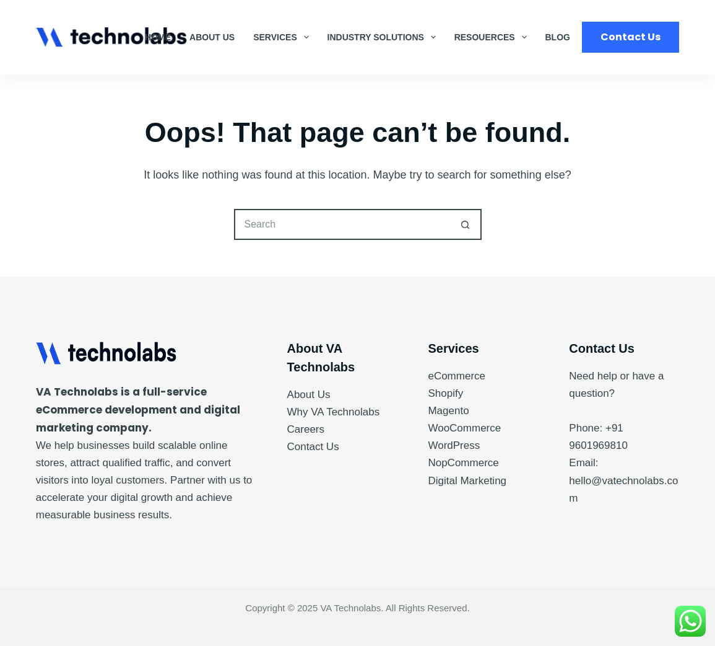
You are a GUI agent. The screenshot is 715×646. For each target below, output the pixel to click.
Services (283, 37)
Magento (448, 411)
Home (158, 37)
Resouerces (493, 37)
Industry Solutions (384, 37)
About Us (212, 37)
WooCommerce (464, 428)
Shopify (445, 393)
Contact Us (630, 37)
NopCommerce (463, 463)
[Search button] (466, 224)
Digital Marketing (467, 481)
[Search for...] (342, 224)
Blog (557, 37)
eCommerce (456, 376)
